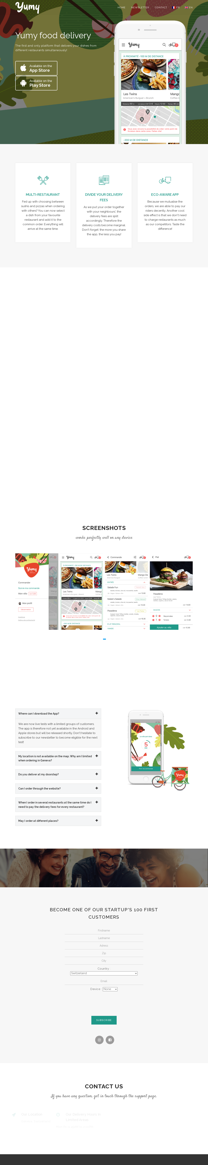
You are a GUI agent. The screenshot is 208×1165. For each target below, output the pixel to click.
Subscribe (104, 1019)
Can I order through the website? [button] (58, 787)
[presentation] (104, 1002)
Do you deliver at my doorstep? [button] (58, 773)
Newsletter (140, 7)
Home (122, 7)
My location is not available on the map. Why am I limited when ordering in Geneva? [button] (58, 757)
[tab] (58, 713)
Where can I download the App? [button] (58, 713)
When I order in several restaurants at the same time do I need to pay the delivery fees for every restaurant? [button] (58, 804)
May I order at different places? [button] (58, 820)
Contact (161, 7)
